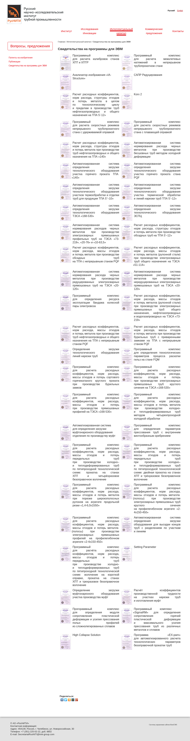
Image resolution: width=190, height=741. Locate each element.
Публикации (14, 62)
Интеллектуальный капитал (79, 42)
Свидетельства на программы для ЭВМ (28, 66)
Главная (61, 42)
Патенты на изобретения (20, 58)
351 (27, 731)
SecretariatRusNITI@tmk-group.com (36, 734)
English (180, 11)
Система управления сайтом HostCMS (163, 725)
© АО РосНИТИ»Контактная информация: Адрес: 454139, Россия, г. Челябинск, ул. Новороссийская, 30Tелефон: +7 (42, 727)
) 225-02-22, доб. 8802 (40, 731)
